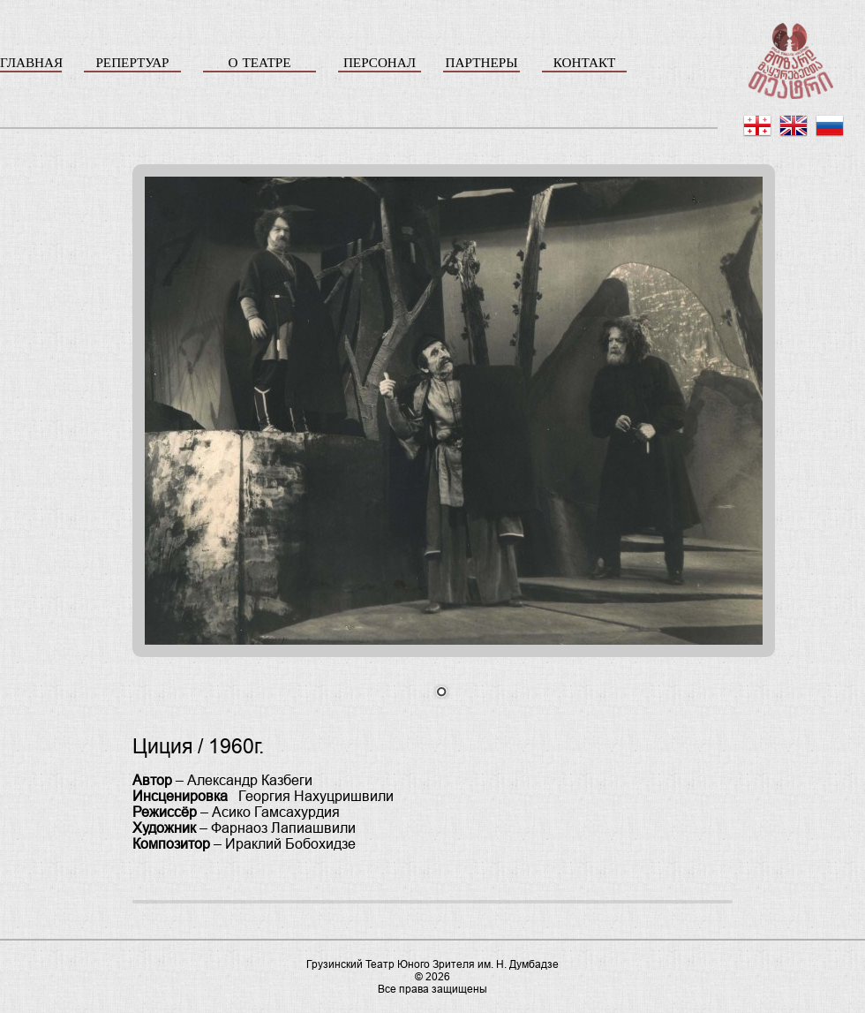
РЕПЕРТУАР (132, 62)
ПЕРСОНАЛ (379, 62)
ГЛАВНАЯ (31, 62)
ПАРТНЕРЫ (482, 62)
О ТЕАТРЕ (259, 62)
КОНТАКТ (584, 62)
